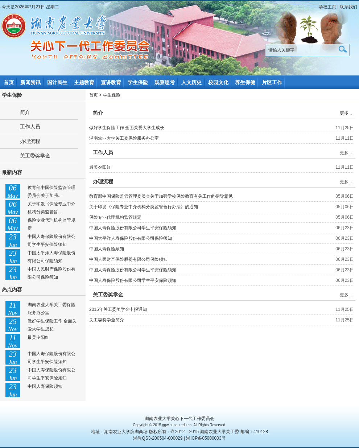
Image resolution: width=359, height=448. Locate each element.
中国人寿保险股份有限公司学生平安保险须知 (132, 227)
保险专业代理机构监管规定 (115, 217)
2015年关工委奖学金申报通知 (118, 309)
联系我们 (348, 6)
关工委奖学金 (35, 156)
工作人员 (30, 127)
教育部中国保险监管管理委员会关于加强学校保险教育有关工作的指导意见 (161, 196)
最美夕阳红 (38, 337)
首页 (9, 82)
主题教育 (84, 82)
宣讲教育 (111, 82)
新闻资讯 (30, 82)
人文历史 (191, 82)
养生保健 (245, 82)
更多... (346, 113)
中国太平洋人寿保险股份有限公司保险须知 (130, 238)
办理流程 (30, 141)
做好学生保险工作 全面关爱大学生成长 (126, 127)
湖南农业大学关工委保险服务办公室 (124, 138)
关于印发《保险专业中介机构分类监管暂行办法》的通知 (143, 206)
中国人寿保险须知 (45, 386)
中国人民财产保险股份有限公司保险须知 (128, 259)
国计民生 (57, 82)
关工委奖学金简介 (106, 319)
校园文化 (218, 82)
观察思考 (164, 82)
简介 (25, 112)
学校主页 (327, 6)
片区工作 (272, 82)
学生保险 (138, 82)
